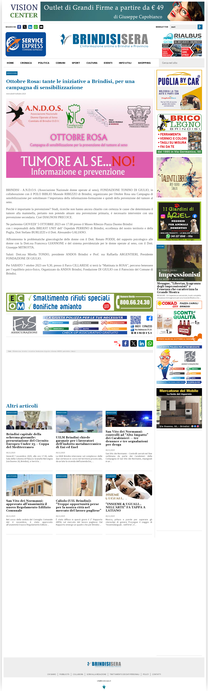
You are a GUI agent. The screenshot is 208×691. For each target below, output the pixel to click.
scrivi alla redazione (96, 674)
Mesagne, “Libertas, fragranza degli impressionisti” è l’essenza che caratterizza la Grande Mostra (179, 288)
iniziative (31, 351)
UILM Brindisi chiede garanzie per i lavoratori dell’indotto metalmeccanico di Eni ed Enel (78, 442)
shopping (144, 63)
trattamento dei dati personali (124, 674)
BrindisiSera (12, 73)
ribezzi (73, 351)
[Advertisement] (79, 378)
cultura (91, 63)
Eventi (108, 63)
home (10, 63)
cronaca (26, 63)
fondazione (39, 351)
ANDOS (59, 351)
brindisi (24, 351)
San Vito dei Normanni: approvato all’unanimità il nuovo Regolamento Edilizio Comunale (28, 505)
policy (146, 674)
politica (43, 63)
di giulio (47, 351)
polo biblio (66, 351)
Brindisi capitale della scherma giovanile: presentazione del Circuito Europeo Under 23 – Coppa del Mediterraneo (27, 440)
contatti (156, 674)
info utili (125, 63)
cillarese (53, 351)
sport (76, 63)
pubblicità (64, 674)
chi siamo (51, 674)
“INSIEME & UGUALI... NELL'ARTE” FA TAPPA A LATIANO (125, 507)
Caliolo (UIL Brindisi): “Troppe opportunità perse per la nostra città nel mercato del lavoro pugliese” (78, 505)
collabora (78, 674)
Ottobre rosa (17, 351)
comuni (60, 63)
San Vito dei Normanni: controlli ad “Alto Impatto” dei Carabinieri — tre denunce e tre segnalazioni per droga (127, 438)
